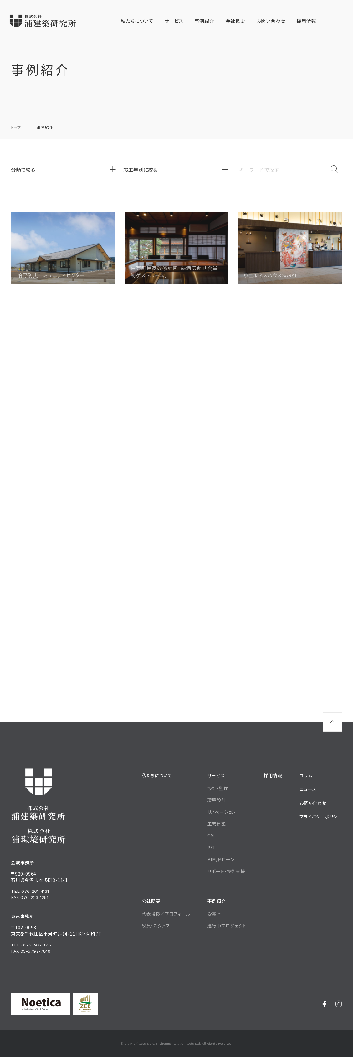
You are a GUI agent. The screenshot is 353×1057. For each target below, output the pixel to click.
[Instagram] (338, 1004)
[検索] (334, 169)
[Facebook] (324, 1004)
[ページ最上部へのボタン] (332, 722)
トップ (16, 127)
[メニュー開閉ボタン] (337, 21)
